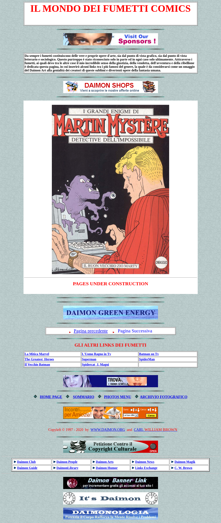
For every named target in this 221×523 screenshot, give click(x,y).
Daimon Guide (27, 468)
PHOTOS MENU (117, 397)
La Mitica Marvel (37, 354)
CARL (139, 430)
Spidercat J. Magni (95, 364)
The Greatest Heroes (39, 359)
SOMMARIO (83, 397)
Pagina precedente (91, 330)
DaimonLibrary (67, 468)
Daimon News (144, 462)
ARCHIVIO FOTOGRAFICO (163, 397)
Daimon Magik (184, 462)
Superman (89, 359)
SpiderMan (147, 359)
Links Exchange (146, 468)
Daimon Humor (107, 468)
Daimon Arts (105, 462)
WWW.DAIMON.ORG (108, 430)
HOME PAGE (51, 397)
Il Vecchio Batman (37, 364)
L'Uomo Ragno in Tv (96, 354)
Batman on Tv (149, 354)
